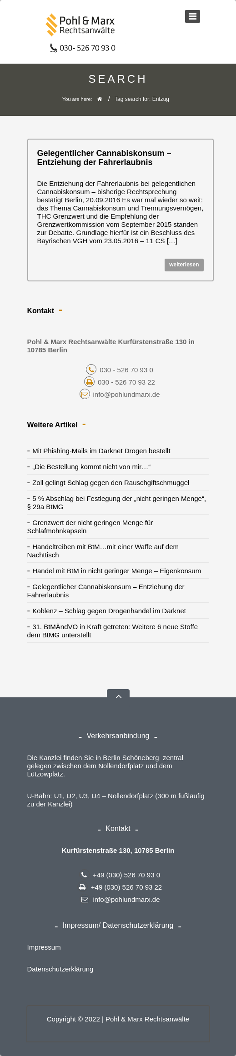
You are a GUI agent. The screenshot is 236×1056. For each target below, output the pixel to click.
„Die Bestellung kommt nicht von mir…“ (91, 466)
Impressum (44, 947)
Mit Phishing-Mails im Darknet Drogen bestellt (101, 451)
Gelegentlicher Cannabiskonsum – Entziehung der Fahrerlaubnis (104, 158)
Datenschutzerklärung (60, 969)
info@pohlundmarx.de (120, 394)
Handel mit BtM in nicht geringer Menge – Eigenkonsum (116, 571)
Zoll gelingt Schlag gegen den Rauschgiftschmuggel (110, 482)
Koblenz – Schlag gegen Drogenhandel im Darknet (109, 611)
